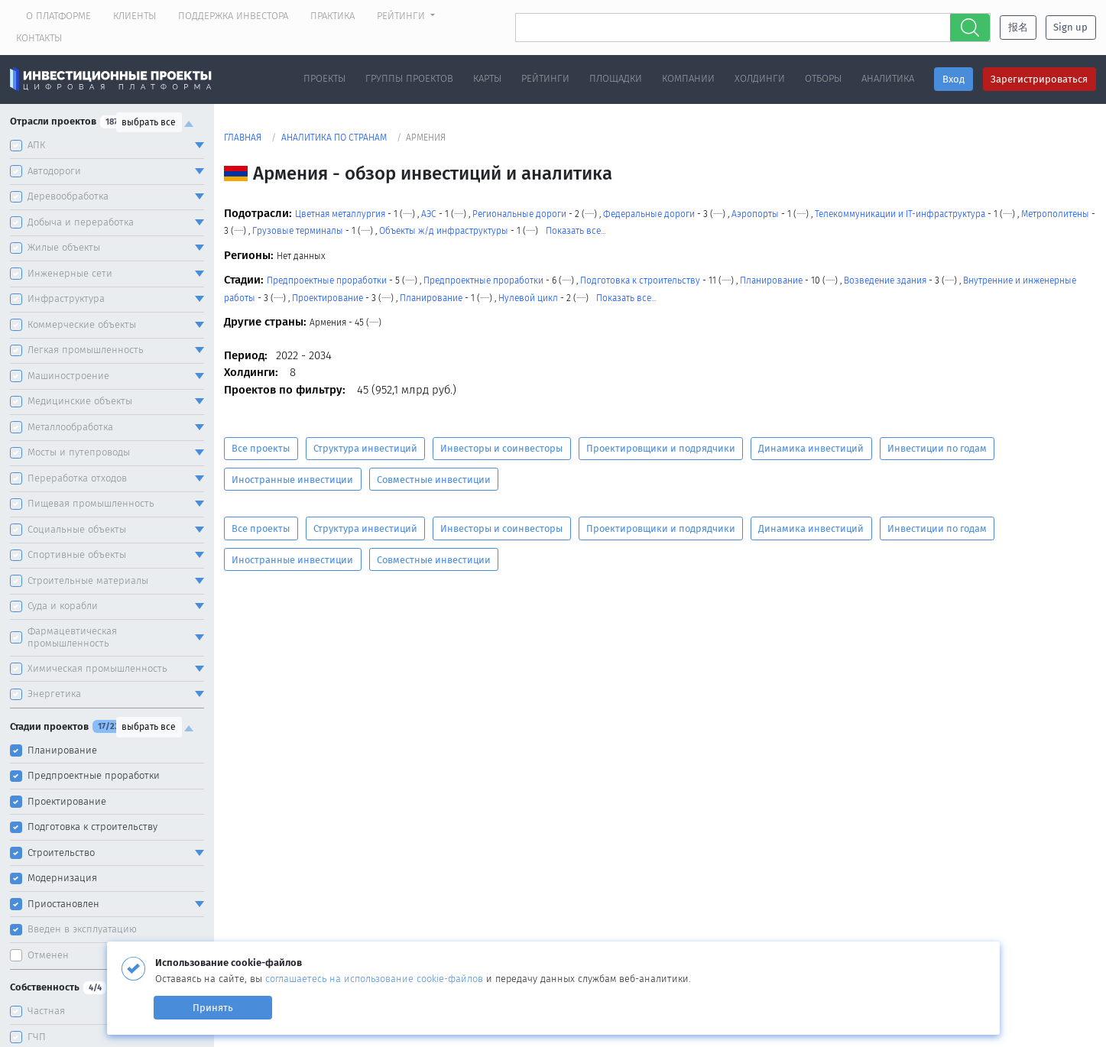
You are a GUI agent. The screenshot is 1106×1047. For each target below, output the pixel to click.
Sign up (1070, 27)
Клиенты (134, 15)
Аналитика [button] (887, 78)
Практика (332, 15)
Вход (953, 79)
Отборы (823, 78)
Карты (487, 78)
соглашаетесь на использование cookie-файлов (378, 978)
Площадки (615, 78)
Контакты (39, 38)
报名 (1018, 27)
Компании (688, 78)
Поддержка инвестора (233, 15)
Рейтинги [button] (402, 15)
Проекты (324, 78)
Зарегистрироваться (1039, 79)
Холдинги (760, 78)
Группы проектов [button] (409, 78)
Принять (213, 1007)
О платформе (58, 15)
